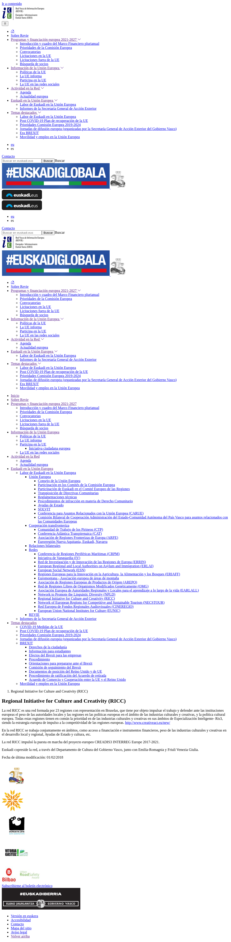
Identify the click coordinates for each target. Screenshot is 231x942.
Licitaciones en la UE (35, 420)
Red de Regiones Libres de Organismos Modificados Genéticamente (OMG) (93, 586)
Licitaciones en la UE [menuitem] (35, 56)
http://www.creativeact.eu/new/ (147, 723)
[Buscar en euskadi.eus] (22, 160)
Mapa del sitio (21, 928)
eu (12, 144)
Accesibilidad (21, 920)
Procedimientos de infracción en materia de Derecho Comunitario (85, 501)
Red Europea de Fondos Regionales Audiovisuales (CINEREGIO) (86, 606)
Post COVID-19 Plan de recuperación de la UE (54, 631)
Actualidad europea (34, 464)
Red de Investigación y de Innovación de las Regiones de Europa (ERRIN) (92, 562)
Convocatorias (30, 416)
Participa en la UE (33, 444)
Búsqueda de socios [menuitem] (34, 64)
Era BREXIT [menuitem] (29, 133)
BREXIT (26, 643)
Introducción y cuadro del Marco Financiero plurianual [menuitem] (59, 44)
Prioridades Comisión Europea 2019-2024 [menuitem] (50, 125)
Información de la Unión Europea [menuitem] (37, 68)
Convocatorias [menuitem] (30, 52)
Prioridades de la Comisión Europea (46, 412)
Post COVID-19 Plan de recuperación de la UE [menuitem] (54, 121)
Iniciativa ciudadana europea (49, 448)
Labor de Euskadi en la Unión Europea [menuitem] (48, 104)
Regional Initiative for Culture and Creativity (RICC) (76, 598)
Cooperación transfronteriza (49, 525)
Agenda (25, 460)
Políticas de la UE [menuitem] (33, 72)
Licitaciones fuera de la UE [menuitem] (39, 60)
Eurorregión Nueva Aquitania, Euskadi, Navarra (72, 542)
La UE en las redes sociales (39, 452)
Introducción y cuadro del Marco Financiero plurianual (59, 408)
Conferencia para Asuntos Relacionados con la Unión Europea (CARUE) (90, 513)
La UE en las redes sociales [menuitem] (39, 84)
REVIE (34, 615)
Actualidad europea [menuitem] (34, 96)
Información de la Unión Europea (35, 432)
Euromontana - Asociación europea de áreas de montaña (78, 578)
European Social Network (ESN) (61, 570)
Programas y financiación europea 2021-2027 (43, 404)
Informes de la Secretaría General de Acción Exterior (58, 619)
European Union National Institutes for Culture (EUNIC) (79, 611)
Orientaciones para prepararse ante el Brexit (60, 663)
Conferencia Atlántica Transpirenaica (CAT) (70, 533)
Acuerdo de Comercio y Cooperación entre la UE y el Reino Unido (77, 679)
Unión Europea (40, 477)
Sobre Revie (20, 400)
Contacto (8, 156)
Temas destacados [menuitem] (26, 112)
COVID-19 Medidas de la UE (41, 627)
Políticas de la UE (33, 436)
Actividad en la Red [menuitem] (27, 88)
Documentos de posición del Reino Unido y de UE (65, 671)
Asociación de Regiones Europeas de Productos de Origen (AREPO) (87, 582)
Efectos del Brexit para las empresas (55, 655)
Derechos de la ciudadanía (48, 647)
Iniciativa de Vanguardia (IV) (59, 558)
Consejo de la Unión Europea (59, 481)
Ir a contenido (12, 4)
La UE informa (31, 440)
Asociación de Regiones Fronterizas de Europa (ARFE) (78, 538)
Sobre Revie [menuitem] (20, 35)
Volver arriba (20, 936)
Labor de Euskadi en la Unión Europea (48, 473)
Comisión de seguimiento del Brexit (55, 667)
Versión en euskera (24, 916)
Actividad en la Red (25, 456)
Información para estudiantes (50, 651)
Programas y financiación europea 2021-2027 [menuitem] (46, 39)
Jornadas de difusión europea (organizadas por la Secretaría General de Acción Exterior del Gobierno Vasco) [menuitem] (98, 129)
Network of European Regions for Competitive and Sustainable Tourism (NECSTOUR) (101, 602)
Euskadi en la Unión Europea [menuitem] (34, 100)
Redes (33, 550)
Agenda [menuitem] (25, 92)
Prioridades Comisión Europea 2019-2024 (50, 635)
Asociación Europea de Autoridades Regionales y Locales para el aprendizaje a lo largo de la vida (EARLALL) (118, 590)
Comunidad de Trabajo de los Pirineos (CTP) (70, 529)
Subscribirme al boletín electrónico (27, 886)
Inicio (15, 396)
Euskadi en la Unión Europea (32, 469)
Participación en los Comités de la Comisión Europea (76, 485)
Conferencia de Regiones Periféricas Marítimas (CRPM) (79, 554)
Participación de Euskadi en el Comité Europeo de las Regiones (84, 489)
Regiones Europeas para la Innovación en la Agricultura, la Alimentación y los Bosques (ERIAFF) (109, 574)
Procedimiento (39, 659)
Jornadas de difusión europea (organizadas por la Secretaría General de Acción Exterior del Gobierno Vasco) (98, 639)
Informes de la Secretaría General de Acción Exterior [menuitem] (58, 108)
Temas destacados (24, 623)
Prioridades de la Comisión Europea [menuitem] (46, 48)
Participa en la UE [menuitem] (33, 80)
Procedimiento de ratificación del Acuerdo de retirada (67, 675)
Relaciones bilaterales (44, 546)
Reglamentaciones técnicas (57, 497)
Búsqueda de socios (34, 428)
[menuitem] (12, 31)
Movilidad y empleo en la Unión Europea (50, 684)
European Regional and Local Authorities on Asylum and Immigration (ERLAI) (95, 566)
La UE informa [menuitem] (31, 76)
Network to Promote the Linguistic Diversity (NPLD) (76, 594)
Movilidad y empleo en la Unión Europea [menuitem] (50, 137)
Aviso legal (19, 932)
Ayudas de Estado (51, 505)
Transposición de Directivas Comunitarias (68, 493)
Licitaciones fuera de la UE (39, 424)
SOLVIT (44, 509)
